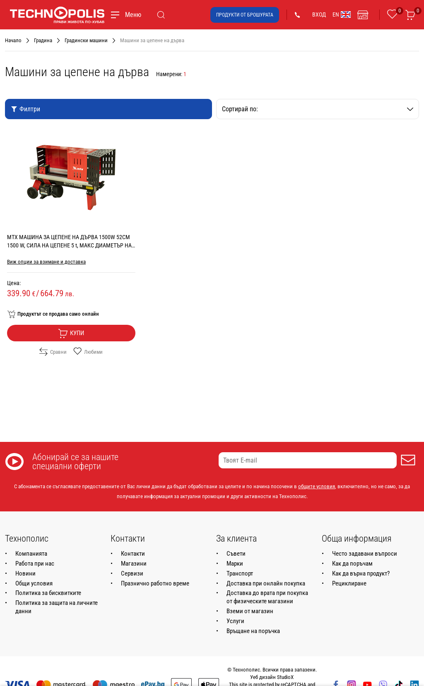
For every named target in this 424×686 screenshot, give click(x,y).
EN (341, 14)
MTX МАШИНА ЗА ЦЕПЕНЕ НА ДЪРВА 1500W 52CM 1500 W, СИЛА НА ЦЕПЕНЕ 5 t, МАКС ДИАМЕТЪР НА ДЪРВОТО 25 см (69, 245)
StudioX (285, 677)
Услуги (235, 621)
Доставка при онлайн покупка (265, 583)
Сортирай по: (317, 109)
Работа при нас (34, 563)
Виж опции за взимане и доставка (46, 262)
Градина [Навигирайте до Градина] (43, 40)
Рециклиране (349, 583)
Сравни (53, 352)
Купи (71, 333)
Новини (25, 573)
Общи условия (34, 583)
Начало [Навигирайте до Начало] (13, 40)
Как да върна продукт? (361, 573)
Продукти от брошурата (244, 15)
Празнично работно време (155, 583)
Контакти (133, 553)
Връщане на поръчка (253, 631)
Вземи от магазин (249, 611)
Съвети (236, 553)
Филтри (25, 109)
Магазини (134, 563)
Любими (88, 352)
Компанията (31, 553)
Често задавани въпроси (364, 553)
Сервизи (132, 573)
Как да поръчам (352, 563)
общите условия (316, 486)
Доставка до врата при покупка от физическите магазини (267, 597)
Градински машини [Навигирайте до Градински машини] (86, 40)
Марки (234, 563)
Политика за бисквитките (48, 593)
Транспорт (239, 573)
